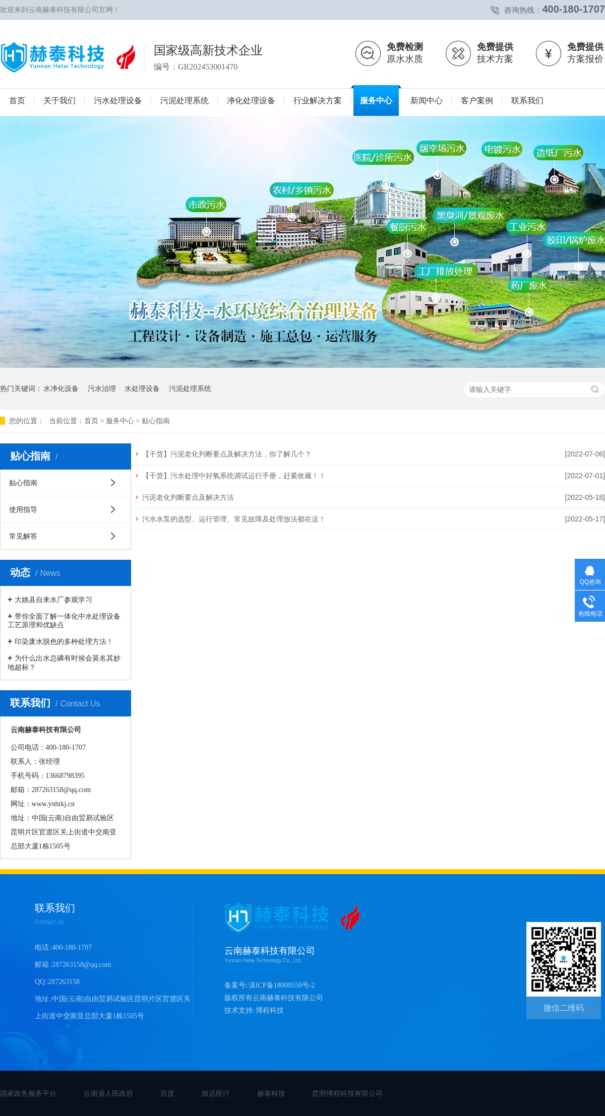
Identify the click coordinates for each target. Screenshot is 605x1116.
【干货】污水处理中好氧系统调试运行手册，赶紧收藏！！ (234, 476)
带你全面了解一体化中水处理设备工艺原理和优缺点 (64, 620)
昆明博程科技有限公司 (347, 1093)
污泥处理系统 (190, 388)
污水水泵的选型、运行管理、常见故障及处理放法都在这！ (234, 519)
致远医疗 (216, 1093)
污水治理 (102, 388)
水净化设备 (61, 388)
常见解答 (23, 536)
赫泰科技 (271, 1093)
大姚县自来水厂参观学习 (53, 600)
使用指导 (23, 509)
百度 (167, 1093)
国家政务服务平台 (28, 1093)
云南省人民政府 (108, 1093)
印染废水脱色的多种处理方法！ (64, 641)
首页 (91, 421)
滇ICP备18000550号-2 (282, 985)
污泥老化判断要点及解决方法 (188, 497)
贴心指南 (156, 421)
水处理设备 (142, 388)
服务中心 (120, 421)
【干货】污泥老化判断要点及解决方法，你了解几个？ (227, 454)
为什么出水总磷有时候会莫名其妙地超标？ (64, 662)
